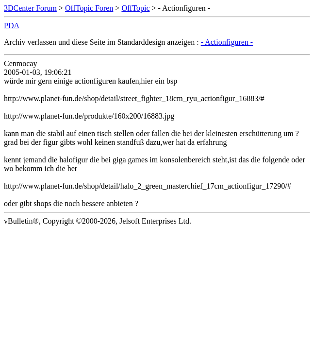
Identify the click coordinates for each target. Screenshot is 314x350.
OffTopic (135, 8)
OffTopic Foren (89, 8)
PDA (11, 25)
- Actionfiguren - (227, 42)
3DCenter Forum (30, 8)
